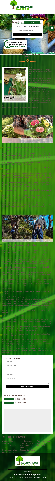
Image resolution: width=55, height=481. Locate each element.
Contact (32, 22)
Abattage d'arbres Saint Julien (8, 442)
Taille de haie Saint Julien (9, 447)
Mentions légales (40, 477)
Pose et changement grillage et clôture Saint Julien (44, 443)
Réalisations (32, 19)
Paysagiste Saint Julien (26, 447)
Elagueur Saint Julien (27, 450)
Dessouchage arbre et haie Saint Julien (9, 451)
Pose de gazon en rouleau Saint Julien (27, 442)
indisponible (15, 18)
